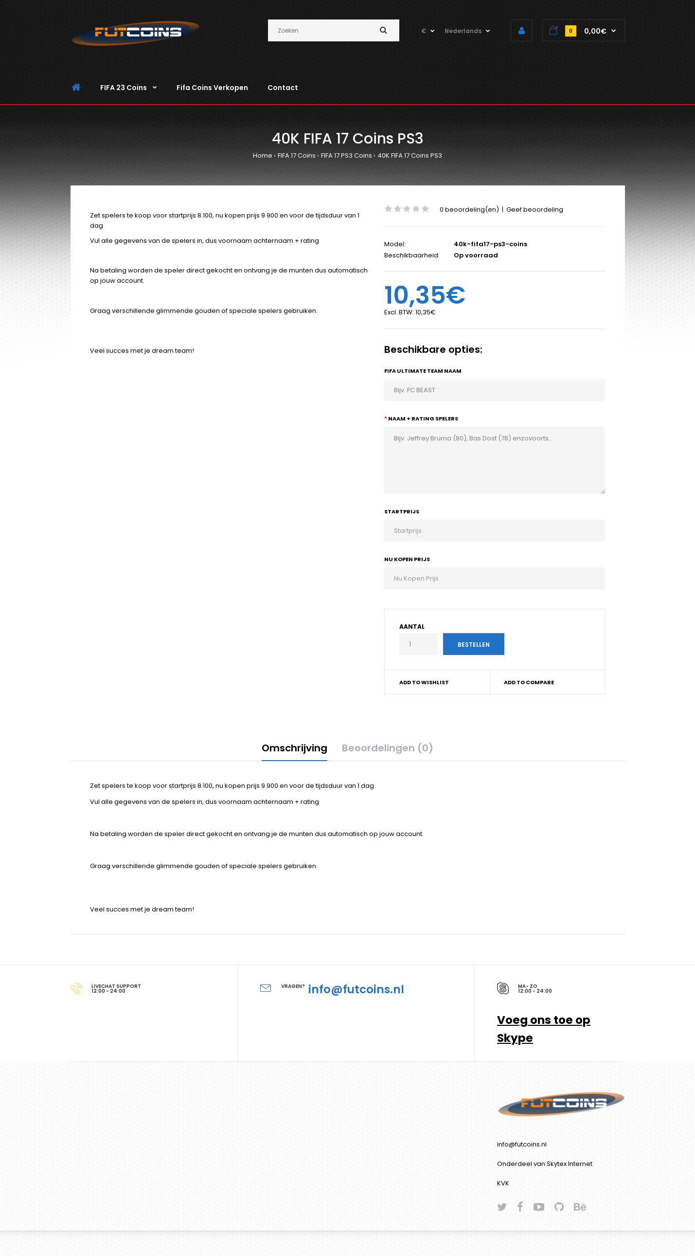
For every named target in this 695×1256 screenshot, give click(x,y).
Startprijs (401, 511)
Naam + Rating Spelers (423, 418)
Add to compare (529, 682)
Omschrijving (294, 748)
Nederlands (463, 31)
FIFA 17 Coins (297, 155)
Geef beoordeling (534, 209)
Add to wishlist (424, 682)
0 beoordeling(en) (469, 209)
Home (262, 155)
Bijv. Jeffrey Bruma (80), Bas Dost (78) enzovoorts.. (494, 460)
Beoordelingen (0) (387, 748)
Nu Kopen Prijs (407, 559)
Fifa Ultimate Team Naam (423, 371)
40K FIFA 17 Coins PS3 (409, 155)
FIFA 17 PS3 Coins (346, 155)
